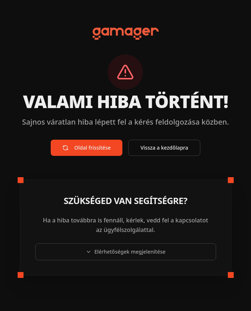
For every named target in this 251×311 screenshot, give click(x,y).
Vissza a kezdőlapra (164, 147)
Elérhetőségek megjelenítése (126, 251)
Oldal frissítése (86, 147)
